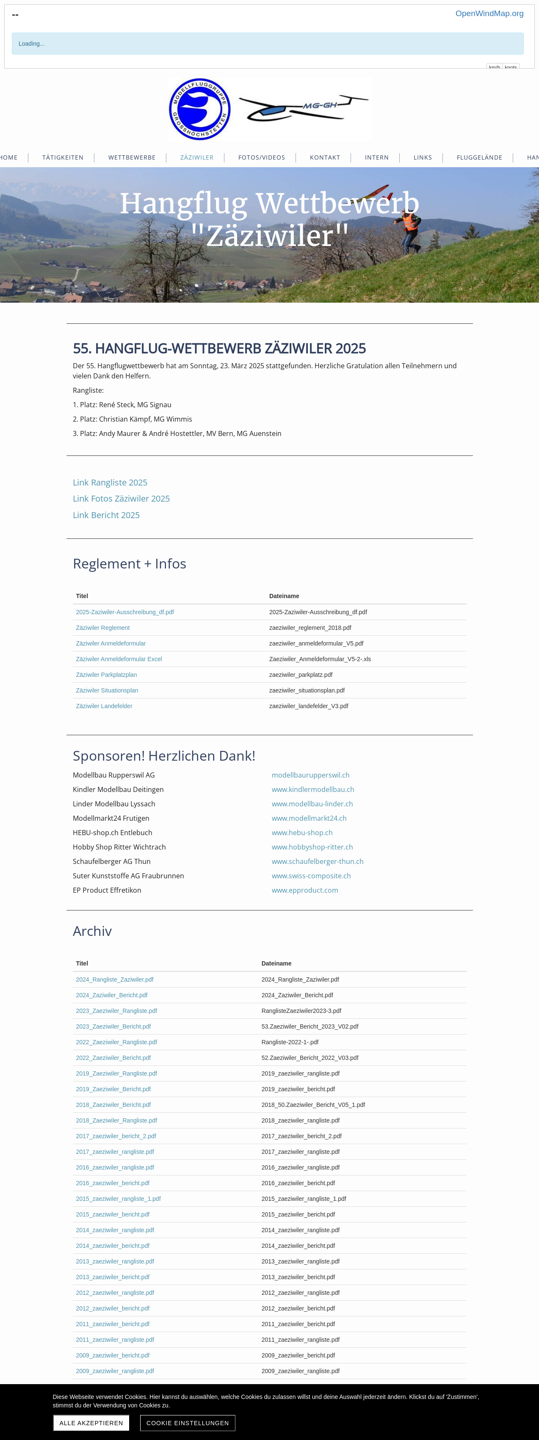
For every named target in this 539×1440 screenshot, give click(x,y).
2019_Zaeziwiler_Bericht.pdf (113, 1089)
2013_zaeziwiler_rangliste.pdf (115, 1261)
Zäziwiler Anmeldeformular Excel (119, 659)
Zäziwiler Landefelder (104, 706)
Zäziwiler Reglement (103, 627)
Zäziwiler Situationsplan (107, 690)
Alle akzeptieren (92, 1423)
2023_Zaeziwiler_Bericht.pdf (113, 1026)
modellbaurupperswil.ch (311, 775)
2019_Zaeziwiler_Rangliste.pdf (116, 1073)
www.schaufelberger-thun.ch (318, 861)
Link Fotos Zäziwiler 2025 (121, 498)
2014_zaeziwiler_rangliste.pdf (115, 1230)
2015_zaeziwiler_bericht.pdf (113, 1214)
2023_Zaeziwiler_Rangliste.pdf (116, 1010)
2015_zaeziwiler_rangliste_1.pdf (118, 1198)
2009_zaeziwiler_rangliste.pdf (115, 1371)
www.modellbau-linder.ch (312, 803)
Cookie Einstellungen (187, 1423)
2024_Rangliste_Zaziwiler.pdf (115, 979)
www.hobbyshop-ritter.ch (312, 847)
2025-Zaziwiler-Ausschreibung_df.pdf (125, 612)
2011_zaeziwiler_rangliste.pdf (115, 1339)
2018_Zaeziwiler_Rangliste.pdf (116, 1120)
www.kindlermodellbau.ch (313, 789)
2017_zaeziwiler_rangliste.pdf (115, 1151)
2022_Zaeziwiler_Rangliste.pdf (116, 1042)
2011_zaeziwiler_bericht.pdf (113, 1324)
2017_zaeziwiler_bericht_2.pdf (116, 1136)
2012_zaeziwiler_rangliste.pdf (115, 1292)
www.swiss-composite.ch (311, 875)
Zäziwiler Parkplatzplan (106, 674)
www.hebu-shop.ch (302, 832)
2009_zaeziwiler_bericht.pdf (113, 1355)
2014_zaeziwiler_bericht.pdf (113, 1245)
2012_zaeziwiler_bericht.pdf (113, 1308)
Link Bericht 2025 (106, 515)
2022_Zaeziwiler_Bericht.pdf (113, 1057)
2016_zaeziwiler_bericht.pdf (113, 1183)
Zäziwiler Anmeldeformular (111, 643)
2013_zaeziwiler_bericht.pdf (113, 1277)
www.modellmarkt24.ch (309, 818)
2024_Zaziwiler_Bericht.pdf (112, 995)
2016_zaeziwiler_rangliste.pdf (115, 1167)
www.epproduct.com (305, 890)
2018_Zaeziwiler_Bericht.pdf (113, 1104)
